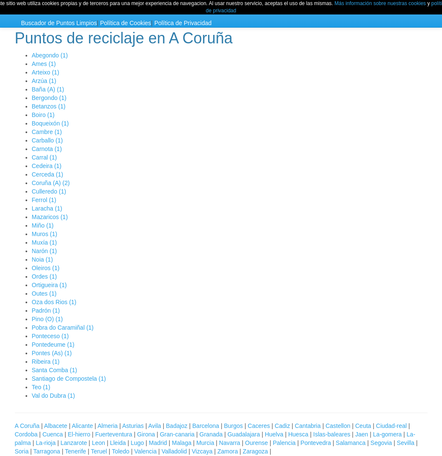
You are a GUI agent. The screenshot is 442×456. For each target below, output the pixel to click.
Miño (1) (43, 225)
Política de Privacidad (183, 23)
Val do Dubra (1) (53, 395)
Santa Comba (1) (54, 370)
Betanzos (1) (49, 106)
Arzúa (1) (44, 80)
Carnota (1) (47, 148)
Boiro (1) (43, 114)
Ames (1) (44, 63)
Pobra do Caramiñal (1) (63, 327)
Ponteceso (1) (50, 336)
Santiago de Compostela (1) (69, 378)
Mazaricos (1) (50, 217)
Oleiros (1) (46, 268)
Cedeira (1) (47, 165)
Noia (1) (42, 259)
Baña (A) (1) (48, 89)
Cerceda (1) (47, 174)
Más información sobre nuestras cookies (380, 3)
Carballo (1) (47, 140)
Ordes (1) (44, 276)
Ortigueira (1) (49, 285)
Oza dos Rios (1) (54, 302)
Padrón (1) (46, 310)
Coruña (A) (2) (51, 183)
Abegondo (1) (50, 55)
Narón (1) (44, 251)
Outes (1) (44, 293)
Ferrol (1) (44, 200)
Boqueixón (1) (50, 123)
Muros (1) (44, 234)
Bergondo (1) (49, 97)
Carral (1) (44, 157)
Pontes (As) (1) (52, 353)
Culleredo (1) (49, 191)
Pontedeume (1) (53, 344)
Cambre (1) (47, 131)
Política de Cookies (125, 23)
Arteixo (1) (46, 72)
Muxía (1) (44, 242)
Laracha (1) (47, 208)
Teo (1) (41, 387)
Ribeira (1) (46, 361)
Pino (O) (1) (47, 319)
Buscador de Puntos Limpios (59, 23)
